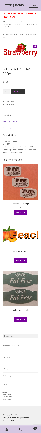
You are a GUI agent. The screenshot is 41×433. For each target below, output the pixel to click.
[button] (35, 46)
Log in (5, 392)
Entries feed (7, 394)
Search (20, 429)
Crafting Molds (13, 5)
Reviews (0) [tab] (7, 128)
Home (7, 35)
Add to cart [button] (20, 213)
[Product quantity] (6, 91)
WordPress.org (7, 399)
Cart (32, 428)
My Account (7, 429)
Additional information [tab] (11, 121)
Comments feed (8, 397)
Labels (21, 35)
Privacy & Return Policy (11, 418)
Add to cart (18, 92)
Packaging (13, 35)
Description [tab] (7, 115)
